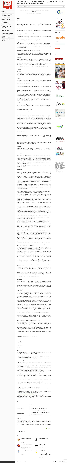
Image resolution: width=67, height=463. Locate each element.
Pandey (23, 358)
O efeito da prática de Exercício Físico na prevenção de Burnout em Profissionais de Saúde (27, 452)
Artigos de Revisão (27, 6)
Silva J (33, 393)
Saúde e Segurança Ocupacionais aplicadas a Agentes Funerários (44, 439)
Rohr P (30, 393)
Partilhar (19, 431)
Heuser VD (20, 393)
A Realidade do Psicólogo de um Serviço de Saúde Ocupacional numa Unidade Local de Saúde (26, 440)
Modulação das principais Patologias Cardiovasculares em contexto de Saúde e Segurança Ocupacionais (26, 446)
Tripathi (26, 358)
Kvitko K (27, 393)
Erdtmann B (24, 393)
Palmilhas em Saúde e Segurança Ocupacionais (44, 445)
